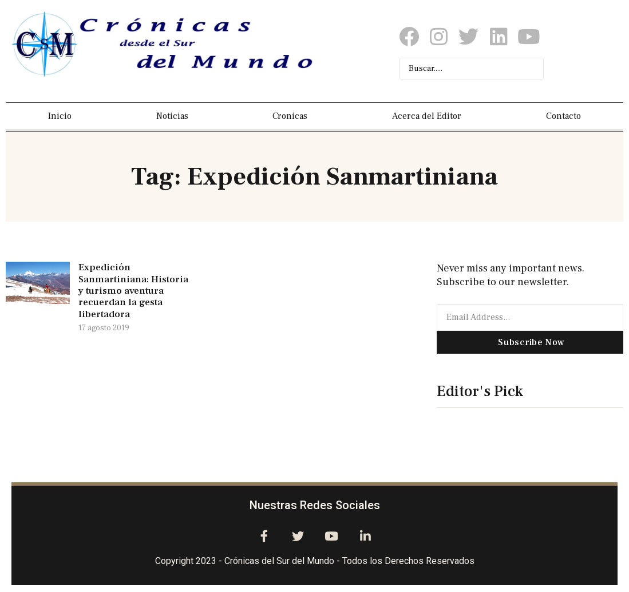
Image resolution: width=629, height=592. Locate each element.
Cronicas (289, 116)
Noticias (172, 116)
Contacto (563, 116)
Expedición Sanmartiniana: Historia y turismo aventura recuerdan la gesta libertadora (133, 291)
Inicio (60, 116)
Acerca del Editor (426, 116)
